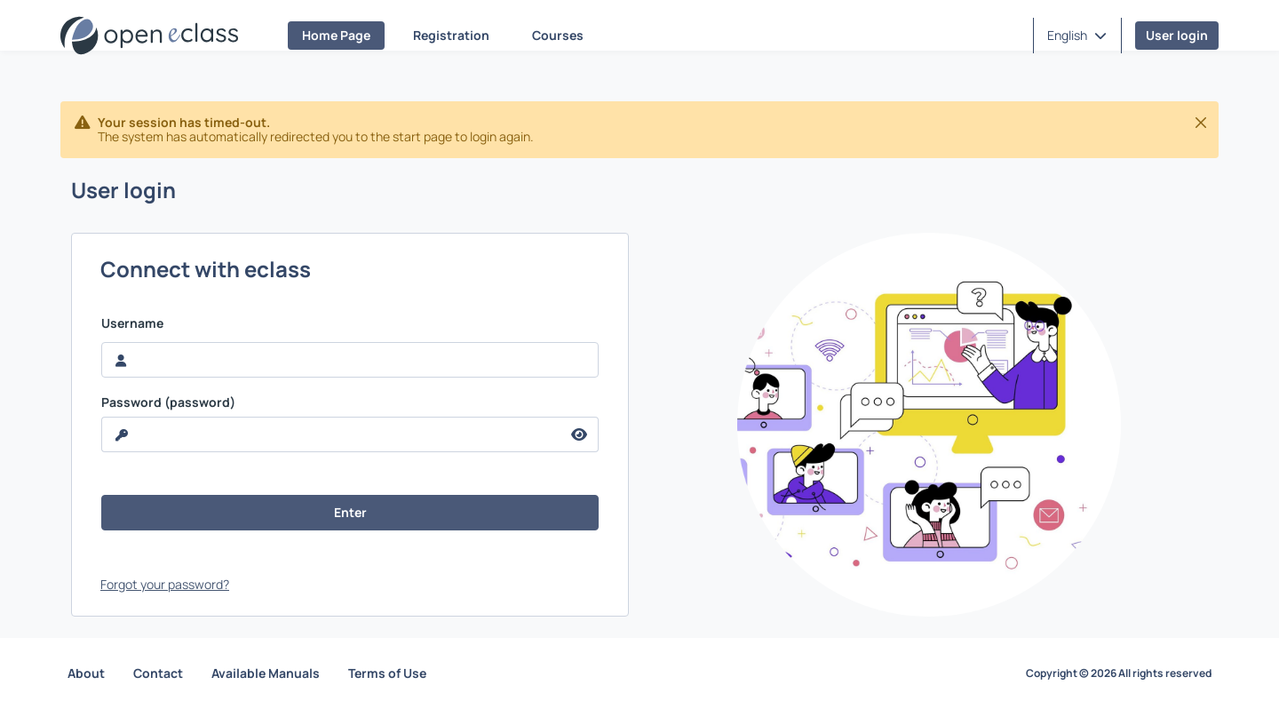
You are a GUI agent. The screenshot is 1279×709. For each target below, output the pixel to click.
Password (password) (168, 402)
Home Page (336, 35)
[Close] (1201, 122)
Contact (158, 673)
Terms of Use (387, 673)
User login (1177, 35)
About (86, 673)
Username (132, 323)
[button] (1077, 35)
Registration (451, 35)
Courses (558, 35)
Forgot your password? (164, 584)
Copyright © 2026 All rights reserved (1118, 673)
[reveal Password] (331, 434)
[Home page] (149, 35)
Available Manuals (265, 673)
